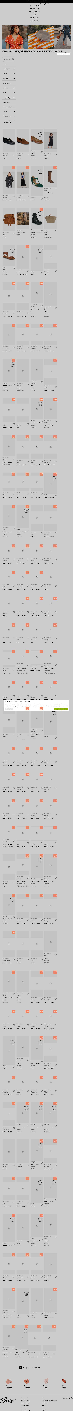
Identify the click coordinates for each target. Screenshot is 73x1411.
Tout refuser (9, 709)
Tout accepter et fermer (60, 709)
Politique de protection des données (32, 706)
